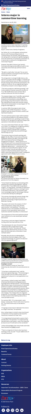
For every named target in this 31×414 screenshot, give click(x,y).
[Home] (6, 9)
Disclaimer (4, 393)
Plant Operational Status (9, 348)
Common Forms (6, 354)
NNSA (3, 376)
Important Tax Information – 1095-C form (14, 387)
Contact (4, 362)
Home (3, 12)
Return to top (5, 340)
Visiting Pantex (6, 365)
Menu (28, 8)
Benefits (4, 351)
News (8, 12)
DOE (2, 373)
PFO (2, 379)
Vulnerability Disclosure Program (11, 390)
